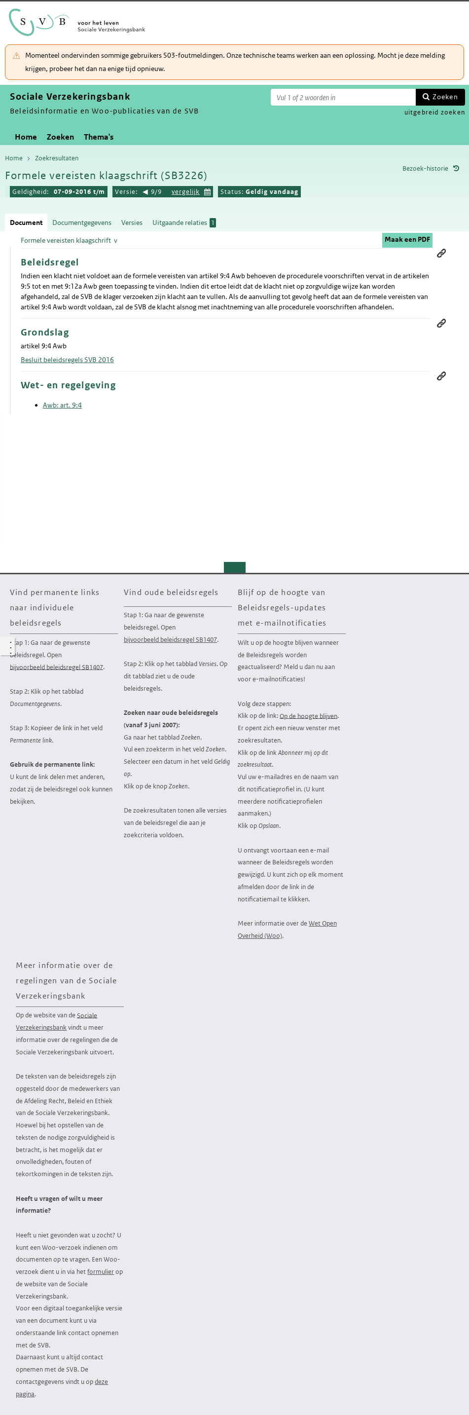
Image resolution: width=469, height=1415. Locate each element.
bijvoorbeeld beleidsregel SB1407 (56, 667)
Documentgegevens (81, 222)
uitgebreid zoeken (434, 112)
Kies (207, 190)
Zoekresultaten (56, 158)
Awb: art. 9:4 (62, 405)
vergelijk (186, 191)
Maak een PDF (407, 239)
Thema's (98, 137)
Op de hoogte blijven (308, 715)
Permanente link (441, 253)
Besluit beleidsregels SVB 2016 (67, 359)
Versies (132, 222)
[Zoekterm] (343, 97)
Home (26, 137)
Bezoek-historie (425, 168)
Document (26, 222)
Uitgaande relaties (184, 222)
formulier (100, 1271)
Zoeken (445, 96)
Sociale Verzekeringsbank (56, 1021)
